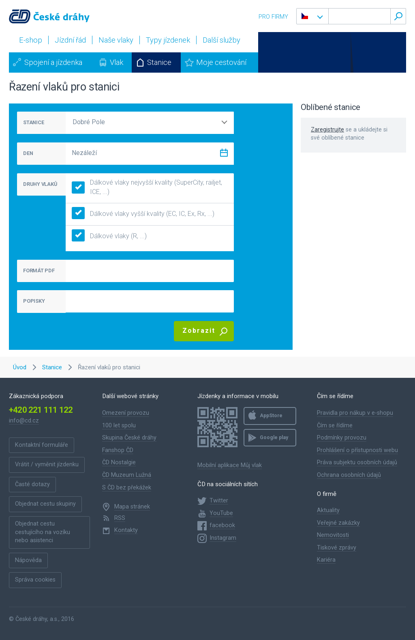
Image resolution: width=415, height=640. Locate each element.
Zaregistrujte (327, 129)
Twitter (219, 500)
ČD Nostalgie (119, 462)
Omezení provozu (125, 412)
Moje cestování (221, 62)
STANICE (33, 122)
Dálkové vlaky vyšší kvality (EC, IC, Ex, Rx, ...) (143, 214)
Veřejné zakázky (338, 522)
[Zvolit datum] (224, 154)
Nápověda (28, 560)
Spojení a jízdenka (53, 62)
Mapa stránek (132, 506)
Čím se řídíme (335, 425)
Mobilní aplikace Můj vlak (229, 465)
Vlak (116, 62)
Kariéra (326, 559)
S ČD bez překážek (126, 487)
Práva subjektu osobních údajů (357, 462)
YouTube (221, 513)
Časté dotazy (32, 484)
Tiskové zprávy (336, 547)
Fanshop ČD (117, 450)
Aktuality (328, 510)
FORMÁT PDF (39, 270)
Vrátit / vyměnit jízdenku (47, 464)
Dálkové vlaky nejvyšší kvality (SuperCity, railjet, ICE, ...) (147, 187)
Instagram (223, 537)
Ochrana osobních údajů (349, 475)
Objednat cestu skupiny (45, 503)
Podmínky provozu (341, 437)
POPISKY (34, 301)
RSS (119, 518)
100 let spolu (119, 425)
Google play (274, 437)
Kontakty (126, 530)
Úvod (19, 367)
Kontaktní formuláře (41, 445)
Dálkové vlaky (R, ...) (109, 236)
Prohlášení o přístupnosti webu (357, 450)
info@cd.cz (24, 420)
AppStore (271, 415)
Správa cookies (35, 579)
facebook (222, 525)
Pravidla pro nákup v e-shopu (355, 412)
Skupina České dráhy (129, 437)
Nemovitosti (333, 535)
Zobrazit (198, 330)
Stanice (159, 62)
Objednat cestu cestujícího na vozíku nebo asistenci (42, 532)
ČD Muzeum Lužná (126, 475)
